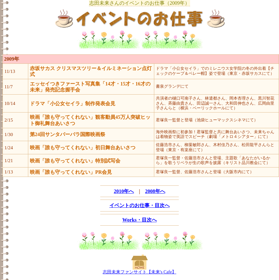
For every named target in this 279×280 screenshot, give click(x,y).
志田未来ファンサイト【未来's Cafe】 (139, 272)
